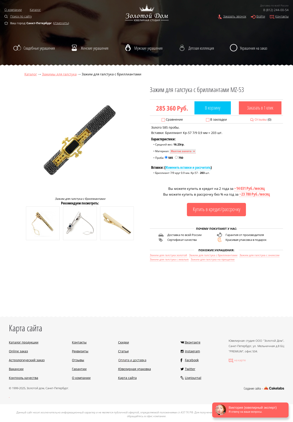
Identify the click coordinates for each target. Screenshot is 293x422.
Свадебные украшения (39, 48)
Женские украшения (94, 48)
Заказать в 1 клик (260, 108)
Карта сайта (127, 378)
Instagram (192, 351)
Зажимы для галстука (59, 74)
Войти (260, 16)
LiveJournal (193, 378)
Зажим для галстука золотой (168, 255)
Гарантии (79, 369)
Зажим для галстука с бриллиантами (213, 255)
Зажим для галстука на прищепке (213, 259)
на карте (240, 360)
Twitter (190, 369)
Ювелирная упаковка (134, 369)
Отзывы (261, 119)
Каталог (35, 10)
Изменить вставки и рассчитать (188, 167)
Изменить (61, 23)
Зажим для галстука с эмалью (169, 259)
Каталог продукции (23, 342)
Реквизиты (80, 351)
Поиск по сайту (21, 16)
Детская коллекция (201, 48)
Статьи (123, 351)
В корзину (212, 108)
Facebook (192, 360)
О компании (13, 10)
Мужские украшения (148, 48)
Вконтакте (192, 342)
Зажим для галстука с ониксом (259, 255)
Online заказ (18, 351)
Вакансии (16, 369)
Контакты (282, 16)
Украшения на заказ (253, 48)
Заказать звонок (234, 16)
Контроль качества (23, 378)
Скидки (123, 342)
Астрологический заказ (27, 360)
